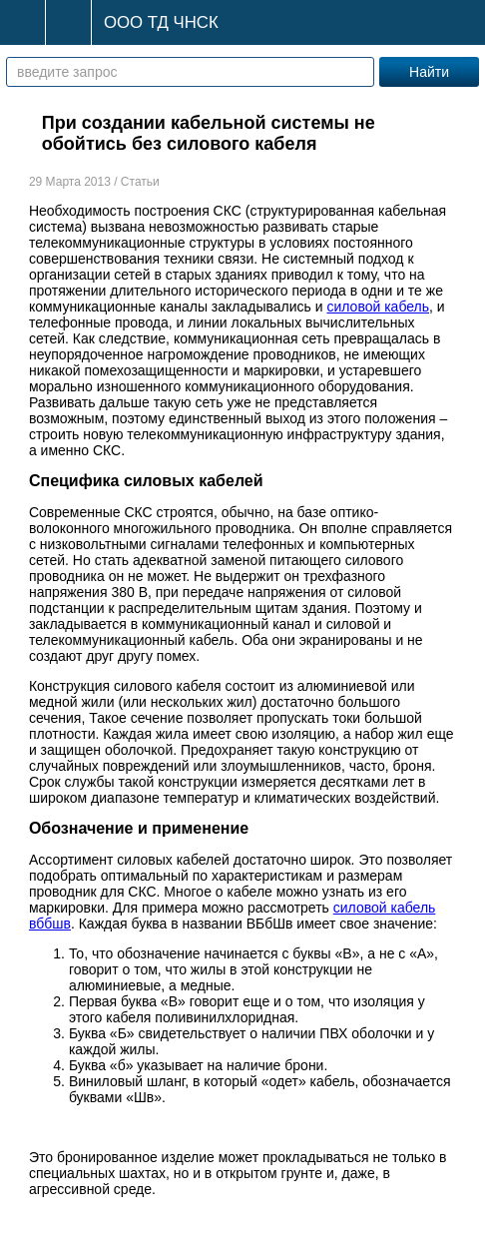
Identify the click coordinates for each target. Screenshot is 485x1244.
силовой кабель (377, 306)
